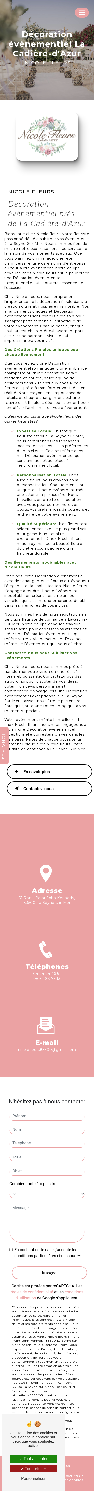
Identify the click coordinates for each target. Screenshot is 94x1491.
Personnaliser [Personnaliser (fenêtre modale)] (33, 1478)
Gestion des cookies (65, 1480)
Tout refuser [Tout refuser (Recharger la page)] (33, 1469)
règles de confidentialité (32, 1292)
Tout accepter (33, 1459)
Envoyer (49, 1272)
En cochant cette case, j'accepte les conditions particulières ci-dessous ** (47, 1252)
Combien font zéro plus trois (34, 1183)
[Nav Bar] (82, 13)
